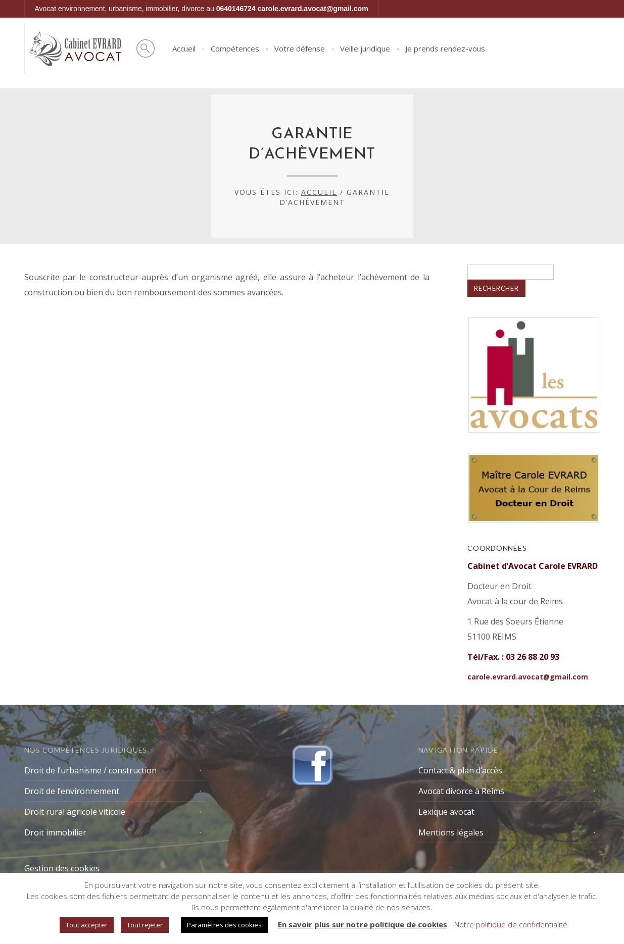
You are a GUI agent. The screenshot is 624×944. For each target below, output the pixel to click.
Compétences (235, 48)
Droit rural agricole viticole (74, 811)
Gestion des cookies (62, 868)
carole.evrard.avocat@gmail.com (313, 9)
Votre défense (299, 48)
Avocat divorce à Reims (461, 791)
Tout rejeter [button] (145, 924)
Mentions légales (451, 832)
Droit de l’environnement (71, 791)
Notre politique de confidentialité (510, 924)
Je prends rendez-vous (445, 48)
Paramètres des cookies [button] (224, 924)
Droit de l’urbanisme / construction (90, 770)
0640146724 (236, 9)
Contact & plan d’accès (460, 770)
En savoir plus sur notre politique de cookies (362, 924)
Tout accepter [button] (87, 924)
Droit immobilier (55, 832)
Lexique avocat (446, 811)
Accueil (184, 48)
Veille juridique (365, 48)
